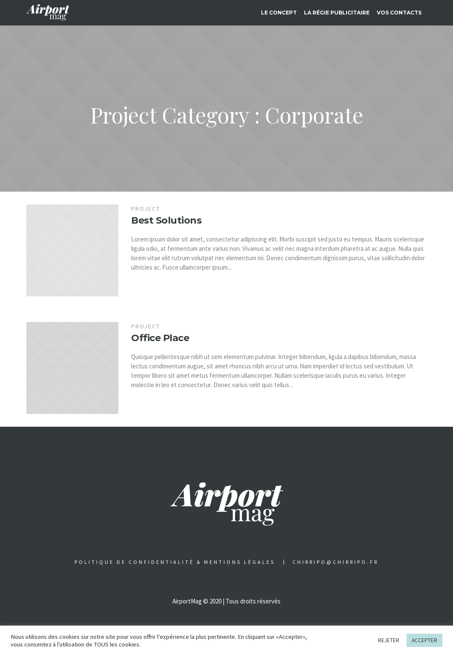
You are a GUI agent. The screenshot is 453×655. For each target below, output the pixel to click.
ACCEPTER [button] (424, 640)
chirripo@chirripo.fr (335, 562)
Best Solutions (166, 220)
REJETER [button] (388, 640)
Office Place (160, 338)
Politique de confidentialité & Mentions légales (175, 562)
